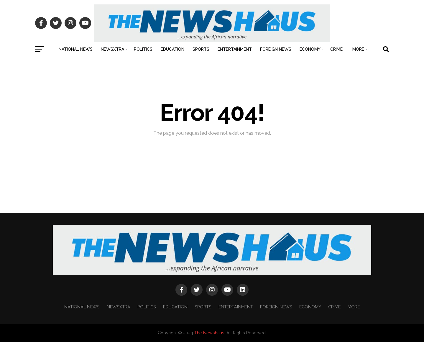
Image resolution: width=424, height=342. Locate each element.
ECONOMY (310, 49)
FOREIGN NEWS (275, 49)
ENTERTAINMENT (235, 49)
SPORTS (201, 49)
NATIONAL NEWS (76, 49)
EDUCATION (172, 49)
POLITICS (143, 49)
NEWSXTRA (112, 49)
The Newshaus (209, 332)
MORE (358, 49)
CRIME (336, 49)
